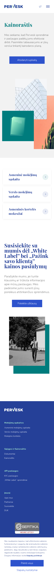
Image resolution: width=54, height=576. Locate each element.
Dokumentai (9, 453)
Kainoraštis (9, 458)
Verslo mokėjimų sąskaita (15, 432)
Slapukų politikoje (34, 555)
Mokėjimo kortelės (12, 436)
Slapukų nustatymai (27, 570)
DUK (6, 510)
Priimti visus (27, 563)
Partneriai (8, 502)
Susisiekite (9, 506)
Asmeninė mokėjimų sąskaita (17, 427)
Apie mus (8, 497)
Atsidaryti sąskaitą (27, 60)
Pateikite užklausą (27, 303)
